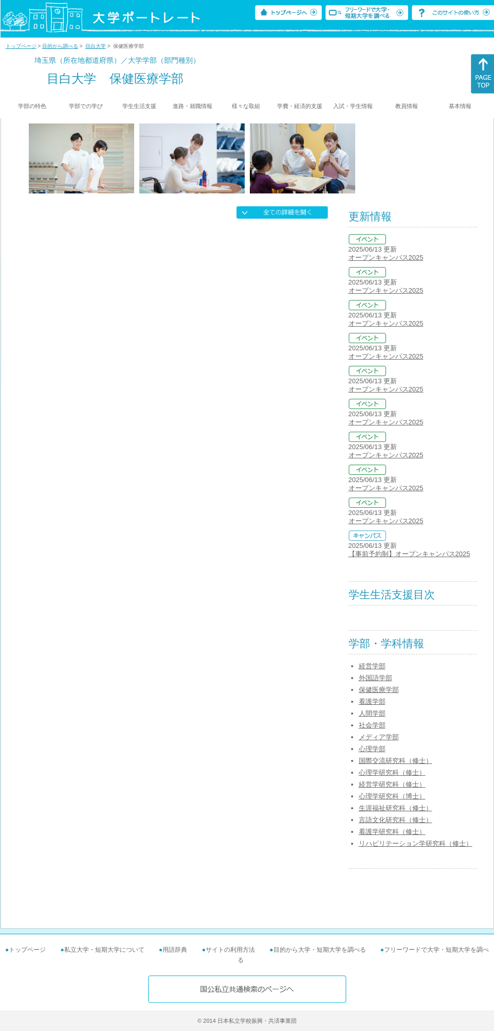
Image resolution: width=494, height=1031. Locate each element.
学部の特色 (32, 106)
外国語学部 (375, 678)
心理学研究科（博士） (392, 796)
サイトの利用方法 (230, 949)
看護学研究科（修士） (392, 832)
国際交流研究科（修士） (395, 761)
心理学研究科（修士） (392, 772)
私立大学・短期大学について (104, 949)
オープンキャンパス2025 (386, 257)
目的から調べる (60, 46)
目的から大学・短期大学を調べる (319, 949)
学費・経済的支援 (299, 106)
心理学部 (372, 749)
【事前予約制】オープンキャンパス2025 (409, 554)
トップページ (21, 46)
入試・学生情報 (353, 106)
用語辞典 (174, 949)
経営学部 (372, 666)
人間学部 (372, 713)
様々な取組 (246, 106)
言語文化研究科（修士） (395, 820)
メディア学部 (379, 737)
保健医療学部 (379, 690)
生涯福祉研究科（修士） (395, 808)
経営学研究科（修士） (392, 784)
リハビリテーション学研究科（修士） (415, 843)
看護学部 (372, 701)
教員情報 (406, 106)
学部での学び (86, 106)
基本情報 (460, 106)
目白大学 (95, 46)
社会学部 (372, 725)
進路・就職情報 (192, 106)
